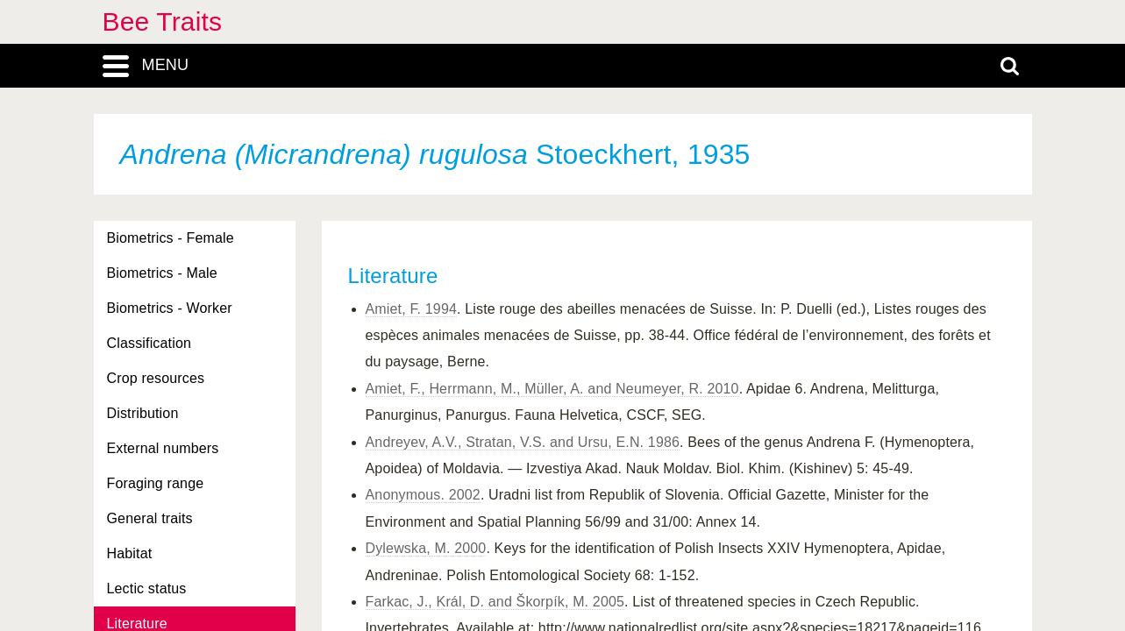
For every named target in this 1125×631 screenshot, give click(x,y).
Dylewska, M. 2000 (426, 548)
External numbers (163, 448)
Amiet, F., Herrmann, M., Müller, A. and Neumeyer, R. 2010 (552, 388)
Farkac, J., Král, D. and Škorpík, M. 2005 (495, 601)
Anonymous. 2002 (423, 494)
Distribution (143, 413)
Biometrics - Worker (169, 308)
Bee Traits (163, 21)
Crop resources (156, 378)
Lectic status (147, 588)
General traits (150, 518)
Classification (149, 343)
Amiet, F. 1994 (412, 308)
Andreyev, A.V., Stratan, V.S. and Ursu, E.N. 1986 (523, 442)
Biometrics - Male (162, 273)
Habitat (130, 553)
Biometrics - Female (170, 237)
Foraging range (155, 483)
